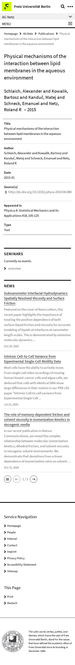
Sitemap (12, 571)
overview (12, 268)
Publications (46, 33)
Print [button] (10, 596)
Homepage (11, 33)
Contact (12, 545)
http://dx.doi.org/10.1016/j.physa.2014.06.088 (39, 192)
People (11, 532)
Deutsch (12, 603)
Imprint (11, 551)
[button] (7, 479)
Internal (12, 538)
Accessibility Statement (21, 564)
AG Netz (28, 33)
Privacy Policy (16, 558)
